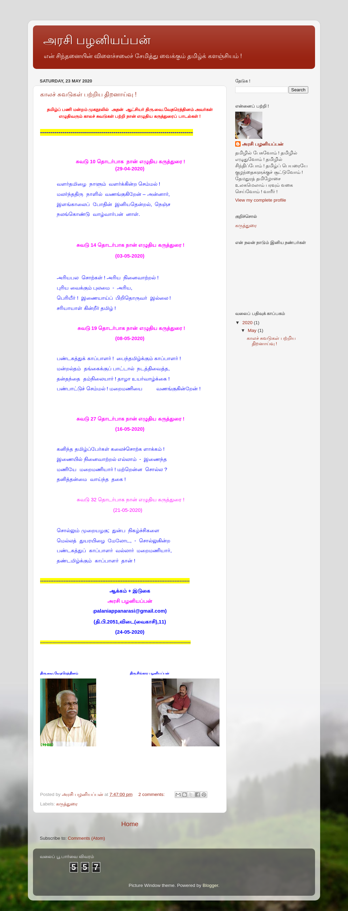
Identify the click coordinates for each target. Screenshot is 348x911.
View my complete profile (260, 200)
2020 (248, 322)
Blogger (210, 885)
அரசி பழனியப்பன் (262, 144)
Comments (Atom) (86, 838)
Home (129, 824)
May (253, 330)
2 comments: (152, 794)
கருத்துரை (66, 803)
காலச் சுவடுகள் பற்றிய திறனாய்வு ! (88, 94)
